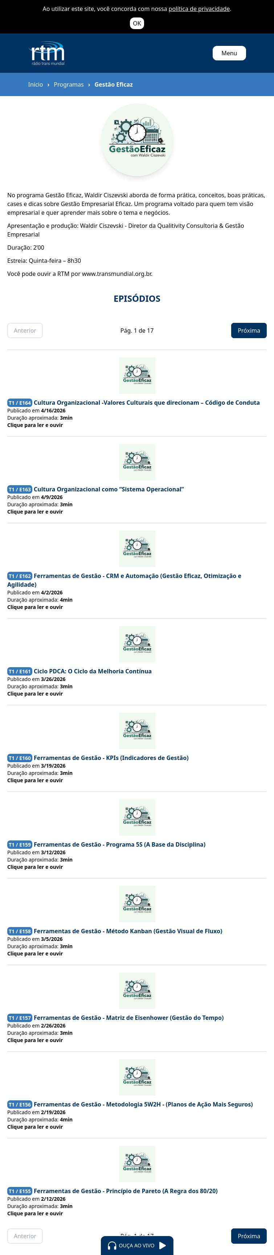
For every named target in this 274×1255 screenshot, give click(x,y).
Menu (229, 53)
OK (137, 23)
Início (35, 84)
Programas (68, 84)
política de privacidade (199, 9)
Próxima (249, 330)
